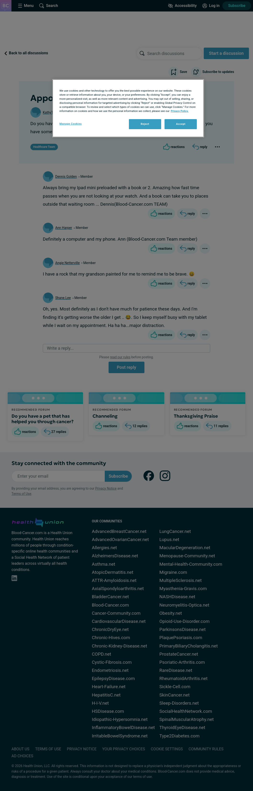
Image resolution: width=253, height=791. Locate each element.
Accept (180, 124)
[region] (128, 108)
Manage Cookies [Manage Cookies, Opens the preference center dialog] (71, 123)
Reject (145, 124)
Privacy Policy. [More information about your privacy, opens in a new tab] (180, 111)
